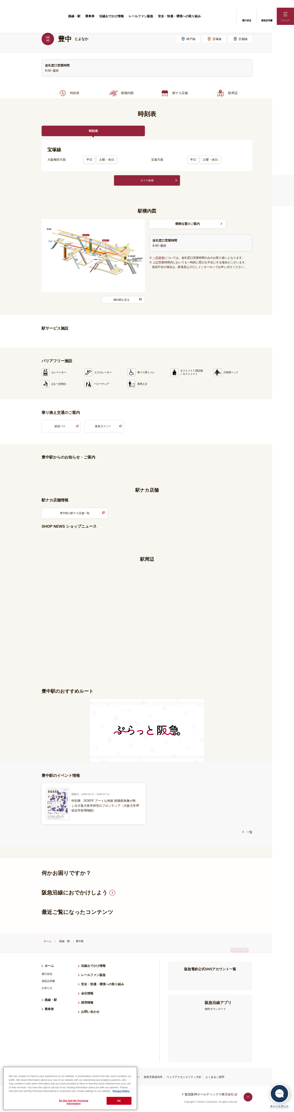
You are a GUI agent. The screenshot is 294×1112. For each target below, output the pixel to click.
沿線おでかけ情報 (111, 16)
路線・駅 (74, 16)
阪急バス (60, 427)
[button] (285, 16)
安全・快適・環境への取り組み (179, 16)
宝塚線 (214, 39)
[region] (70, 1088)
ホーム (48, 943)
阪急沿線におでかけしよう (75, 895)
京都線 (240, 39)
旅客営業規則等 (153, 1079)
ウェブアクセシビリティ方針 (184, 1079)
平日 (89, 159)
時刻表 (68, 93)
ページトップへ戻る (248, 1099)
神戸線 (188, 39)
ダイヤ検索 (147, 180)
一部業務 (158, 258)
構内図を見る (121, 300)
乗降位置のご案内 (187, 224)
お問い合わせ (90, 1013)
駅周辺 (226, 93)
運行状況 (246, 16)
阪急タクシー (103, 427)
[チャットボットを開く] (279, 1096)
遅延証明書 (267, 16)
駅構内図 (121, 93)
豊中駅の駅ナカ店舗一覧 (75, 514)
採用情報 (88, 1004)
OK (119, 1100)
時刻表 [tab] (93, 131)
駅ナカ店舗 (173, 93)
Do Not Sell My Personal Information (73, 1102)
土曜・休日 (106, 159)
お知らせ (47, 990)
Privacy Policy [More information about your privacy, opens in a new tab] (121, 1091)
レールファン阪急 (141, 16)
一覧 (249, 834)
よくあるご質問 (214, 1079)
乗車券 (89, 16)
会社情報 (87, 995)
